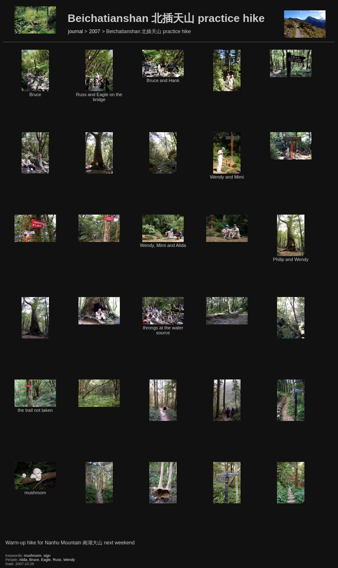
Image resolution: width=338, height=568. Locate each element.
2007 (94, 31)
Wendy (69, 560)
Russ (57, 560)
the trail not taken (35, 396)
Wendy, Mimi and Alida (163, 231)
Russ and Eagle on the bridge (99, 76)
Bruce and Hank (163, 66)
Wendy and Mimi (227, 155)
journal (75, 31)
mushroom (35, 478)
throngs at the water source (163, 316)
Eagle (46, 560)
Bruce (35, 73)
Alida (23, 560)
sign (47, 555)
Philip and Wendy (290, 238)
